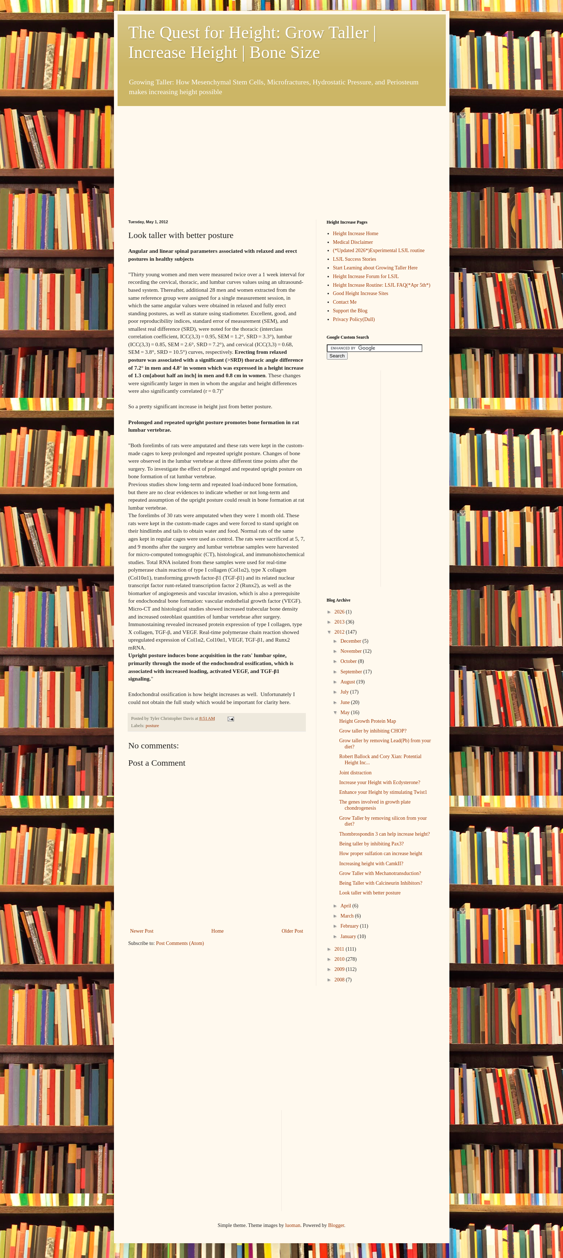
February (350, 926)
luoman (292, 1225)
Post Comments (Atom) (180, 943)
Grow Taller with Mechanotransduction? (380, 873)
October (349, 661)
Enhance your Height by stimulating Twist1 (383, 792)
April (346, 906)
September (351, 671)
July (345, 692)
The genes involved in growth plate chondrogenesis (374, 805)
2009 (340, 969)
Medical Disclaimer (353, 242)
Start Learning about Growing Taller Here (375, 267)
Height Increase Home (355, 233)
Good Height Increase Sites (360, 293)
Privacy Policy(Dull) (354, 319)
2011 (340, 949)
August (348, 682)
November (351, 651)
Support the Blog (350, 310)
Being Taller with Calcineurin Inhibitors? (380, 883)
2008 (340, 979)
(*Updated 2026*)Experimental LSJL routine (379, 250)
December (351, 641)
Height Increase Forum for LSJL (366, 276)
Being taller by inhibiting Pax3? (371, 843)
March (347, 916)
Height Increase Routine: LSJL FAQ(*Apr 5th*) (381, 285)
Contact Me (345, 302)
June (345, 702)
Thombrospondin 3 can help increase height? (384, 834)
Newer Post (142, 931)
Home (217, 931)
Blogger (336, 1225)
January (348, 936)
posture (152, 725)
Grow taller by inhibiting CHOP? (372, 731)
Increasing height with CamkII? (371, 863)
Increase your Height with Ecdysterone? (379, 782)
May (345, 712)
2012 (340, 632)
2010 (340, 959)
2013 (340, 622)
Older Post (292, 931)
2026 (340, 612)
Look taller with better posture (369, 893)
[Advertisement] (182, 151)
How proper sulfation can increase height (380, 853)
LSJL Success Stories (354, 259)
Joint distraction (355, 772)
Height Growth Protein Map (367, 721)
